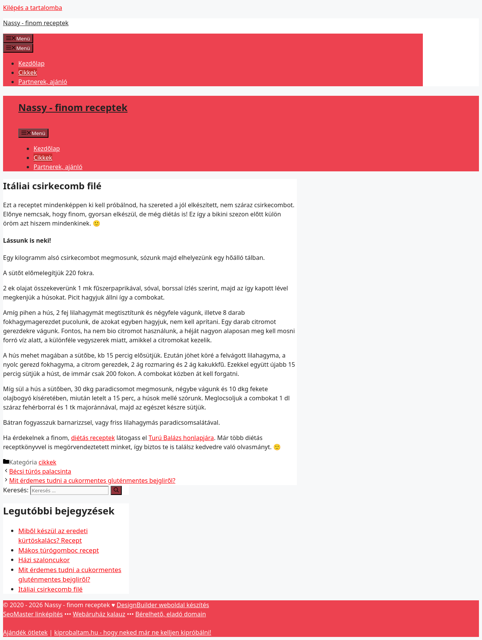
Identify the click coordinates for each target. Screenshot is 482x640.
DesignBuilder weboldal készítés (163, 605)
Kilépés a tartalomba (32, 7)
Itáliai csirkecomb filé (50, 589)
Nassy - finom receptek (36, 23)
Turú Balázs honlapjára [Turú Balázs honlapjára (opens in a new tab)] (181, 438)
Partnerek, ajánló (42, 81)
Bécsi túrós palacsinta (40, 471)
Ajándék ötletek (25, 632)
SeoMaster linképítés (33, 614)
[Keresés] (116, 490)
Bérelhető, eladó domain (170, 614)
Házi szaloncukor (44, 559)
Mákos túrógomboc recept (58, 550)
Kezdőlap (31, 63)
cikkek (47, 462)
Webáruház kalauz (99, 614)
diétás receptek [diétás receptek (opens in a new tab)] (93, 438)
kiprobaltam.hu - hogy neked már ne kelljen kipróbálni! (132, 632)
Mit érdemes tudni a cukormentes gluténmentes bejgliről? (92, 480)
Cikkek (27, 72)
